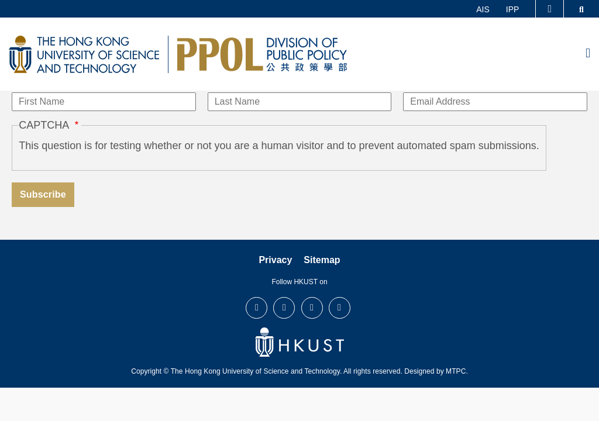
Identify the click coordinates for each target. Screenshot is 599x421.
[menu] (588, 54)
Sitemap (322, 260)
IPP (512, 9)
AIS (483, 9)
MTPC (456, 371)
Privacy (275, 260)
